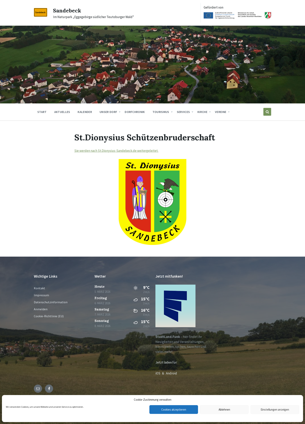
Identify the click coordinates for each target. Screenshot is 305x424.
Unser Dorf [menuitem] (108, 112)
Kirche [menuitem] (202, 112)
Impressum (41, 295)
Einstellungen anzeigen (275, 409)
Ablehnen (224, 409)
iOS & (160, 373)
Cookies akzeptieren (173, 409)
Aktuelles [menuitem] (62, 112)
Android (171, 373)
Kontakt (39, 288)
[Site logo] (40, 15)
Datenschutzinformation (50, 302)
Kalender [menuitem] (85, 112)
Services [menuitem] (183, 112)
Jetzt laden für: (166, 362)
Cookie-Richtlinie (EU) (49, 316)
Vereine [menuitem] (220, 112)
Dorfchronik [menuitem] (135, 112)
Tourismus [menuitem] (160, 112)
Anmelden (40, 309)
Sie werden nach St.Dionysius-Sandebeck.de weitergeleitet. (116, 151)
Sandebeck (68, 10)
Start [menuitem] (42, 112)
